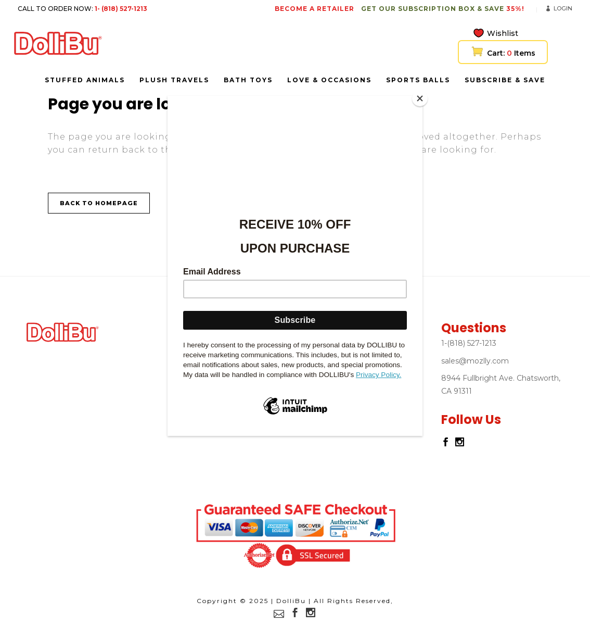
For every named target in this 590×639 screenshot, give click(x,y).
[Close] (420, 98)
